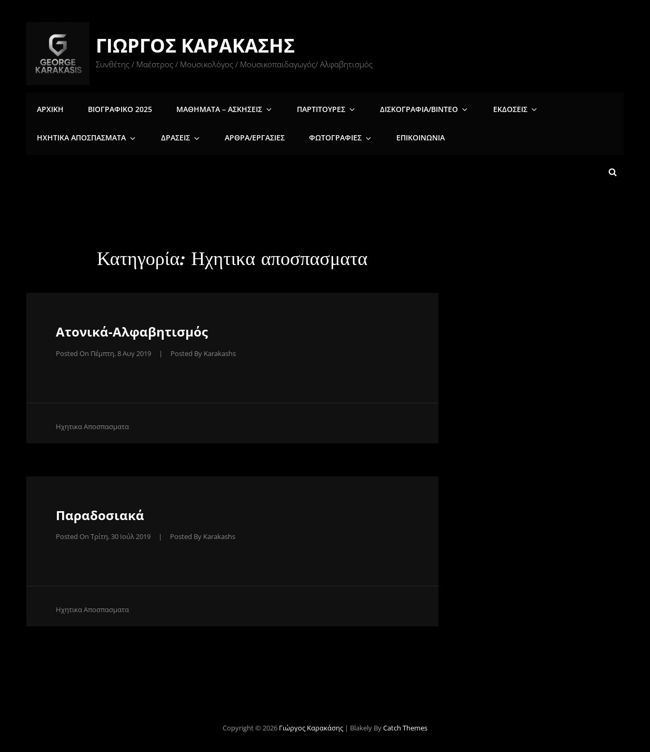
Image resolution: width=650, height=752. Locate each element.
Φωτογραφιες (325, 136)
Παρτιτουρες (314, 107)
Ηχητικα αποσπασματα (86, 136)
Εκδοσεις (492, 107)
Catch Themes (405, 724)
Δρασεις (174, 136)
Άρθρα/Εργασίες (243, 136)
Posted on (103, 349)
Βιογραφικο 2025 (116, 107)
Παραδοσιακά (100, 511)
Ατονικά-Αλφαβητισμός (132, 328)
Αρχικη (49, 107)
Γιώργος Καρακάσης (196, 45)
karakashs (220, 349)
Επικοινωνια (400, 136)
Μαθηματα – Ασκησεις (217, 107)
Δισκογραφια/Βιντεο (406, 107)
